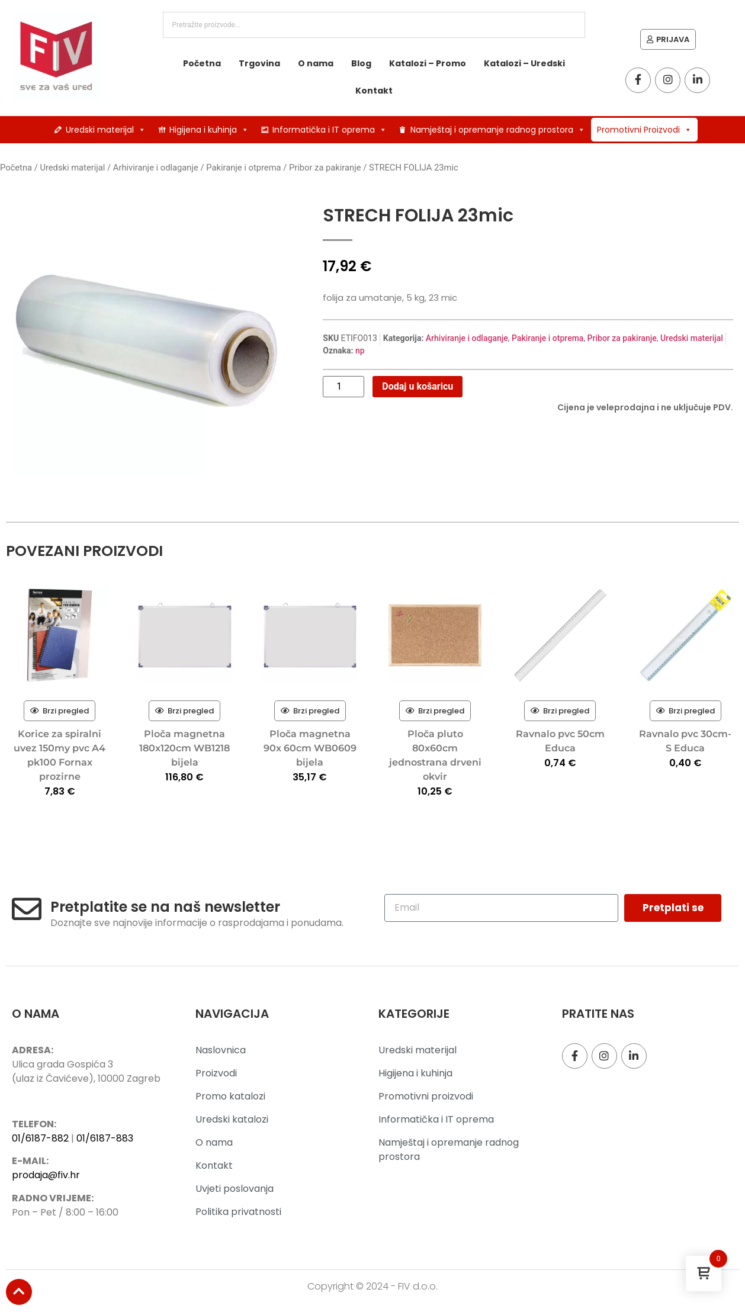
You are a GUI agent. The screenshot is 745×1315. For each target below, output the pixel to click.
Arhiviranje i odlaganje (155, 167)
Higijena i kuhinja (209, 130)
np (360, 350)
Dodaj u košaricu (417, 386)
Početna (202, 63)
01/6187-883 (104, 1138)
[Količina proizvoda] (343, 386)
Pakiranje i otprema (243, 167)
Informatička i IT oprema (329, 130)
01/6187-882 (40, 1138)
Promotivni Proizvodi (644, 130)
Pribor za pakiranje (325, 167)
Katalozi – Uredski (524, 63)
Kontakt (374, 91)
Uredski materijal (106, 130)
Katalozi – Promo (427, 63)
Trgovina (259, 63)
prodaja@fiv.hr (46, 1175)
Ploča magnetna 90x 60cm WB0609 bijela (310, 748)
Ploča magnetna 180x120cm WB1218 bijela (184, 748)
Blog (361, 63)
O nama (315, 63)
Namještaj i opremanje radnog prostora (497, 130)
